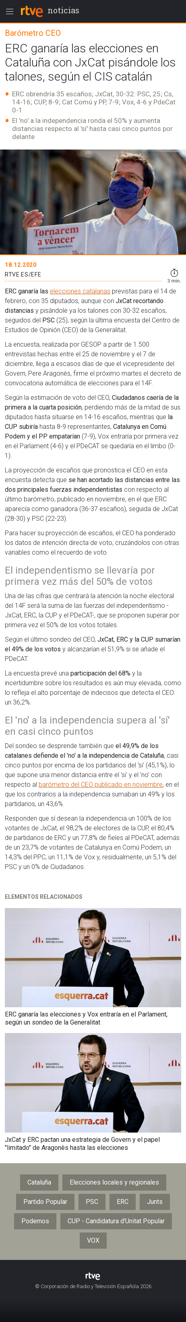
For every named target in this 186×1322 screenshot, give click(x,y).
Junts (155, 1202)
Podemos (35, 1221)
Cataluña (39, 1182)
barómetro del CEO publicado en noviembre (101, 784)
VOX (93, 1240)
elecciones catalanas (80, 291)
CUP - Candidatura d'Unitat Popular (116, 1221)
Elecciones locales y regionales (114, 1182)
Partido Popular (45, 1202)
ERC (122, 1202)
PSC (92, 1202)
